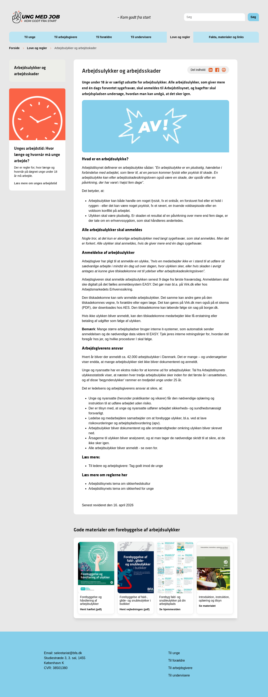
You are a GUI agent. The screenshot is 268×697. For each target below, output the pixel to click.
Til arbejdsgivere (65, 37)
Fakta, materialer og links (226, 37)
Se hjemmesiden (169, 609)
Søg (253, 17)
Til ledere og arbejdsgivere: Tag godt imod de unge (126, 466)
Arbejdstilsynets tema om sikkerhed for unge (121, 488)
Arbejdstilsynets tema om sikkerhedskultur (119, 483)
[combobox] (214, 17)
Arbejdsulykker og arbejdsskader (30, 70)
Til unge (29, 37)
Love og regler (180, 37)
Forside (14, 48)
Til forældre (104, 37)
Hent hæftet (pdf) (91, 609)
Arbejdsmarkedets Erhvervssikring (107, 289)
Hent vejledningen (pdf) (134, 609)
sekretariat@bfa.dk (68, 653)
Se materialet (207, 605)
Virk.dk (189, 284)
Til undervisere (141, 37)
